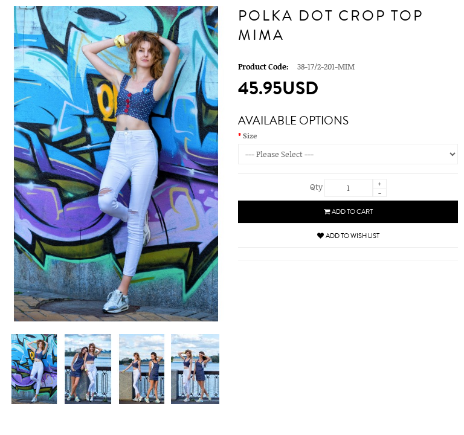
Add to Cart (348, 211)
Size (250, 135)
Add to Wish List (348, 235)
